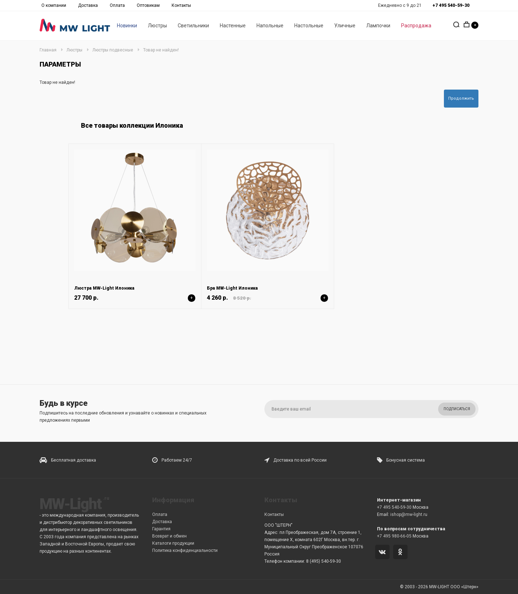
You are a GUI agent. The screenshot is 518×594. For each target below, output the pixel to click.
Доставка (88, 5)
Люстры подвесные (112, 50)
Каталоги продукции (173, 543)
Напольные (269, 25)
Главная (48, 50)
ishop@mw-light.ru (408, 514)
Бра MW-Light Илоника (232, 288)
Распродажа (416, 25)
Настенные (233, 25)
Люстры (157, 25)
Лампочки (378, 25)
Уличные (344, 25)
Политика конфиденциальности (185, 550)
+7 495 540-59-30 (394, 507)
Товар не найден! (161, 50)
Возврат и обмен (169, 536)
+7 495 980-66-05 (394, 536)
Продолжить (461, 98)
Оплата (117, 5)
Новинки (127, 25)
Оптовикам (148, 5)
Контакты (181, 5)
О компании (53, 5)
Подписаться (457, 409)
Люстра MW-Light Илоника (104, 288)
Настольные (308, 25)
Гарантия (161, 528)
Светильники (193, 25)
